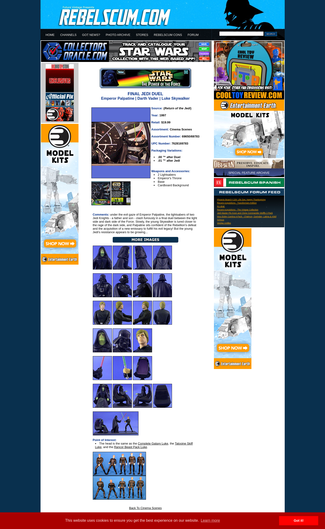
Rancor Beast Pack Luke (130, 447)
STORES (142, 35)
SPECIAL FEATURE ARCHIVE (249, 173)
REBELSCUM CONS (168, 35)
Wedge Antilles (224, 223)
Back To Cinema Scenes (145, 508)
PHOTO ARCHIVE (118, 35)
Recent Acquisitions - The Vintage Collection (237, 210)
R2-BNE (221, 206)
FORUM (193, 35)
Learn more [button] (210, 520)
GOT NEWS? (91, 35)
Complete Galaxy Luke (153, 443)
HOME (50, 35)
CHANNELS (68, 35)
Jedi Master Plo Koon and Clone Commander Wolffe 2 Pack (245, 213)
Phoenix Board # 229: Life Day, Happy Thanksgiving (241, 199)
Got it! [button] (299, 520)
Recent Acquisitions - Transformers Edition (237, 203)
